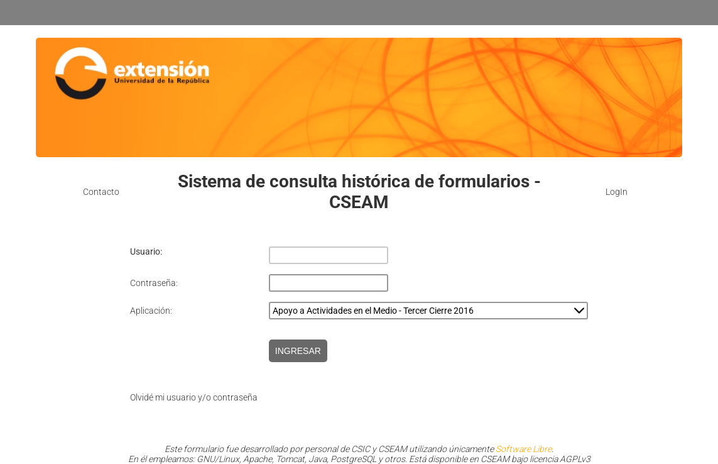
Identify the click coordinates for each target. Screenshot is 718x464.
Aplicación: (151, 311)
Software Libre (524, 449)
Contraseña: (154, 283)
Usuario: (146, 251)
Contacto (101, 192)
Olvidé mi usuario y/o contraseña (194, 397)
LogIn (617, 192)
